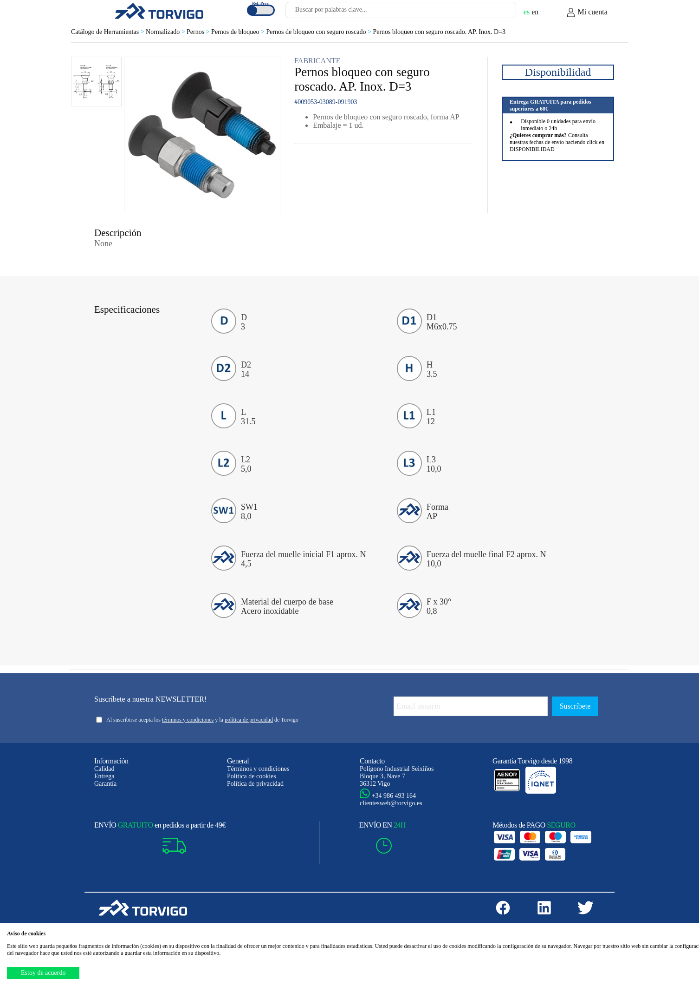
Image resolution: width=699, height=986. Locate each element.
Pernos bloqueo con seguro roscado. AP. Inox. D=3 (439, 31)
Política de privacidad (255, 783)
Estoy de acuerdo (43, 972)
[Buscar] (498, 13)
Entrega (104, 776)
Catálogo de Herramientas (108, 31)
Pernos (199, 31)
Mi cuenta (586, 12)
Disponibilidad (558, 72)
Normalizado (166, 31)
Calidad (104, 768)
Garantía (105, 783)
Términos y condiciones (258, 768)
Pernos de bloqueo (238, 31)
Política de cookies (251, 776)
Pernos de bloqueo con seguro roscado (319, 31)
